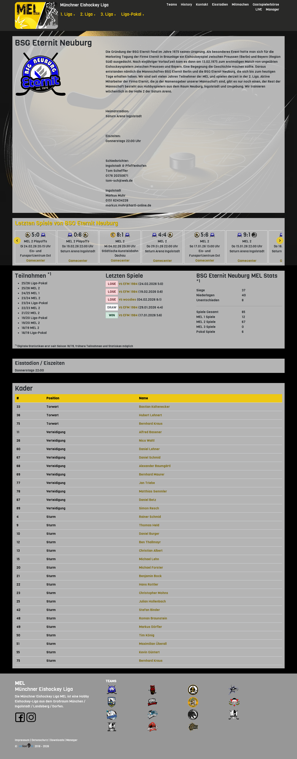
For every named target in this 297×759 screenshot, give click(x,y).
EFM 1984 (130, 284)
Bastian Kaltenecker (154, 406)
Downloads (57, 740)
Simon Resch (149, 508)
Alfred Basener (150, 432)
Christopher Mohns (153, 593)
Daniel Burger (149, 533)
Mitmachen (240, 4)
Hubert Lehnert (150, 415)
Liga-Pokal (132, 14)
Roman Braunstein (153, 618)
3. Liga (108, 14)
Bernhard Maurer (151, 474)
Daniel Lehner (149, 449)
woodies (129, 299)
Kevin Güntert (149, 652)
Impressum (22, 740)
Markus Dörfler (150, 627)
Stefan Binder (149, 610)
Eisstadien (220, 4)
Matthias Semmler (153, 491)
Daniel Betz (147, 500)
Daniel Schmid (149, 457)
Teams (171, 4)
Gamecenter (35, 260)
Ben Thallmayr (150, 542)
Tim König (146, 635)
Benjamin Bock (150, 576)
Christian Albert (151, 550)
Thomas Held (149, 525)
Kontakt (202, 4)
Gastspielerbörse (266, 4)
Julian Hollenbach (152, 601)
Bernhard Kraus (151, 423)
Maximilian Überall (153, 644)
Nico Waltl (146, 440)
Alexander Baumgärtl (155, 466)
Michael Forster (151, 567)
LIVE (259, 9)
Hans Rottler (148, 584)
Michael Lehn (149, 559)
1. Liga (67, 14)
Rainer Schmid (150, 517)
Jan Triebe (147, 483)
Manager (272, 9)
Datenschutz (40, 740)
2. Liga (88, 14)
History (186, 4)
